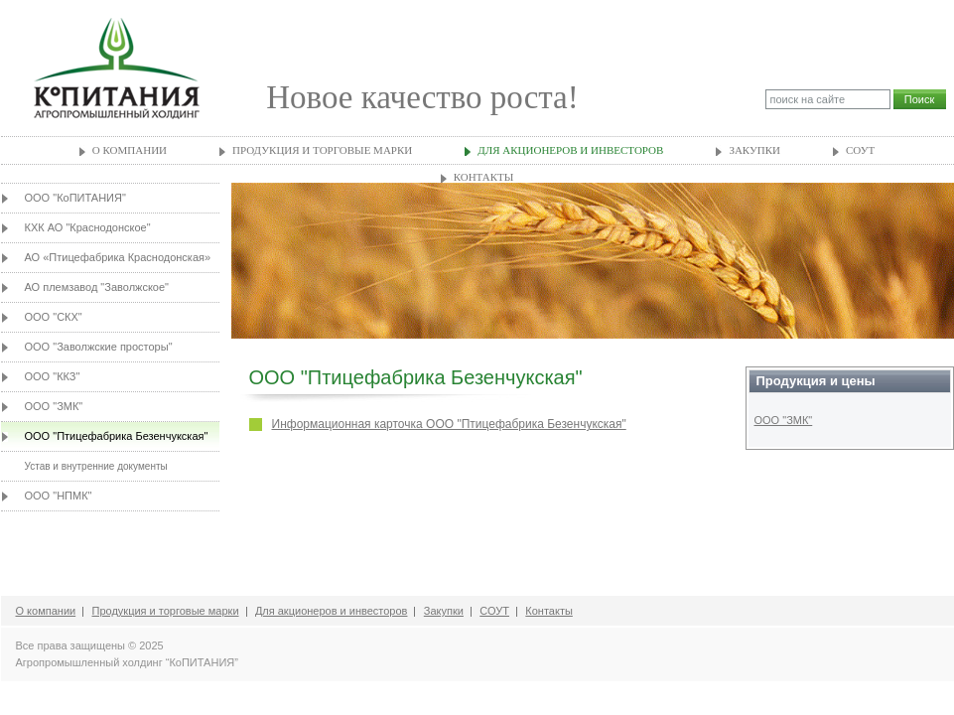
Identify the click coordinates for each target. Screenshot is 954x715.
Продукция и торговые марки (322, 150)
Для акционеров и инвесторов (570, 150)
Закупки (754, 150)
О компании (129, 150)
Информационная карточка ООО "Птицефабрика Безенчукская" (449, 424)
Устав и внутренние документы (96, 466)
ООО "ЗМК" (783, 420)
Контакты (484, 177)
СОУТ (860, 150)
